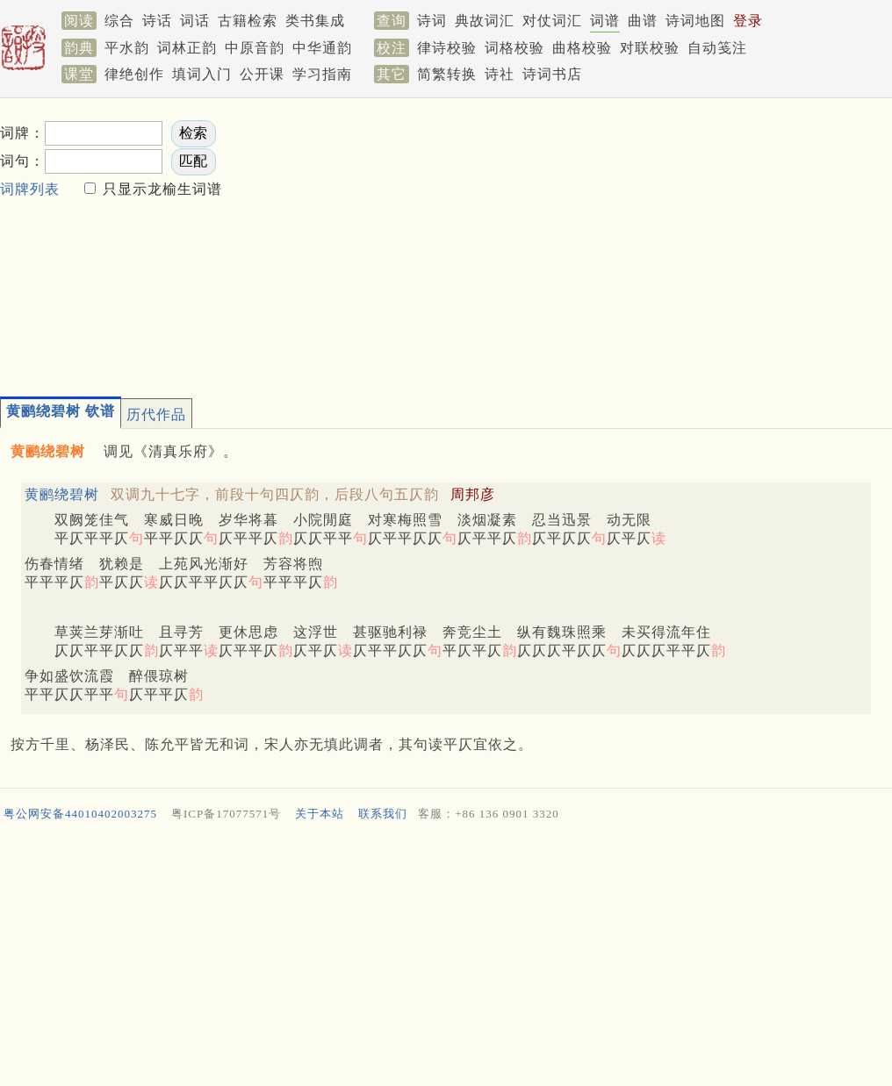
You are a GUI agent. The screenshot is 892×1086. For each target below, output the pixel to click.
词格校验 (514, 47)
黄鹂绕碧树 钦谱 (60, 411)
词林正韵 (187, 47)
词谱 (605, 20)
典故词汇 (484, 20)
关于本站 (319, 813)
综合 (119, 20)
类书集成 (315, 20)
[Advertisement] (507, 242)
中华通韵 (322, 47)
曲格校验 (582, 47)
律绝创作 (134, 74)
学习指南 (322, 74)
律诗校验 (447, 47)
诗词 (432, 20)
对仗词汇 (552, 20)
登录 (748, 20)
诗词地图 (695, 20)
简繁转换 (447, 74)
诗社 (499, 74)
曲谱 (643, 20)
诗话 (157, 20)
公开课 (262, 74)
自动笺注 (717, 47)
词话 (195, 20)
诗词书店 (552, 74)
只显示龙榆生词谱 (160, 189)
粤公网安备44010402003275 (80, 813)
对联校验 (650, 47)
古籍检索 (247, 20)
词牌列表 (30, 189)
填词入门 (202, 74)
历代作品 (156, 414)
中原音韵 (254, 47)
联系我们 (382, 813)
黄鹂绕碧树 (62, 494)
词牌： (22, 132)
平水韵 (126, 47)
